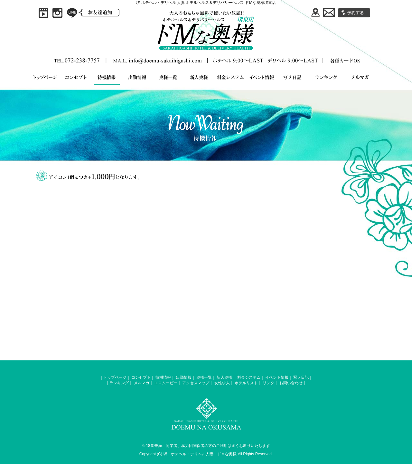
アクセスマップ (195, 383)
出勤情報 (184, 377)
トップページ (114, 377)
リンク (268, 383)
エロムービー (165, 383)
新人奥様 (224, 377)
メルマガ (141, 383)
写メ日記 (301, 377)
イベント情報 (276, 377)
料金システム (248, 377)
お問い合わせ (291, 383)
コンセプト (141, 377)
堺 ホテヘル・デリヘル (184, 454)
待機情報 (163, 377)
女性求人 (222, 383)
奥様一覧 (204, 377)
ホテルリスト (246, 383)
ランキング (119, 383)
